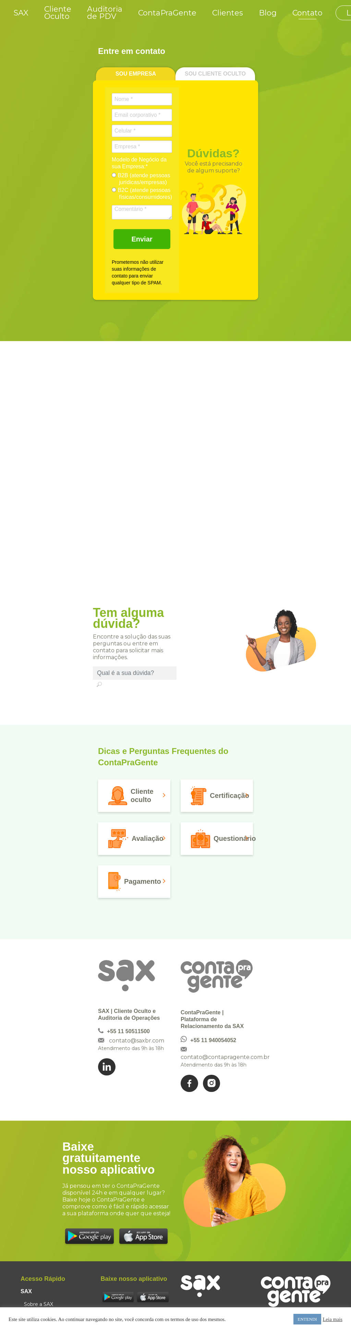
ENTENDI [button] (307, 1319)
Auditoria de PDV (104, 12)
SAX (21, 13)
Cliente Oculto (57, 12)
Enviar (141, 239)
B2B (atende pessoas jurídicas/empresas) (141, 178)
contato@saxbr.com (136, 1040)
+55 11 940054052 (213, 1040)
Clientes (227, 13)
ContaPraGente (167, 13)
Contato (307, 13)
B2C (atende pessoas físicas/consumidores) (142, 193)
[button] (134, 795)
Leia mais (332, 1319)
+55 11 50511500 (128, 1031)
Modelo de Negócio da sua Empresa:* (139, 163)
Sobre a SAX (38, 1304)
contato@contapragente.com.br (225, 1057)
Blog (268, 13)
